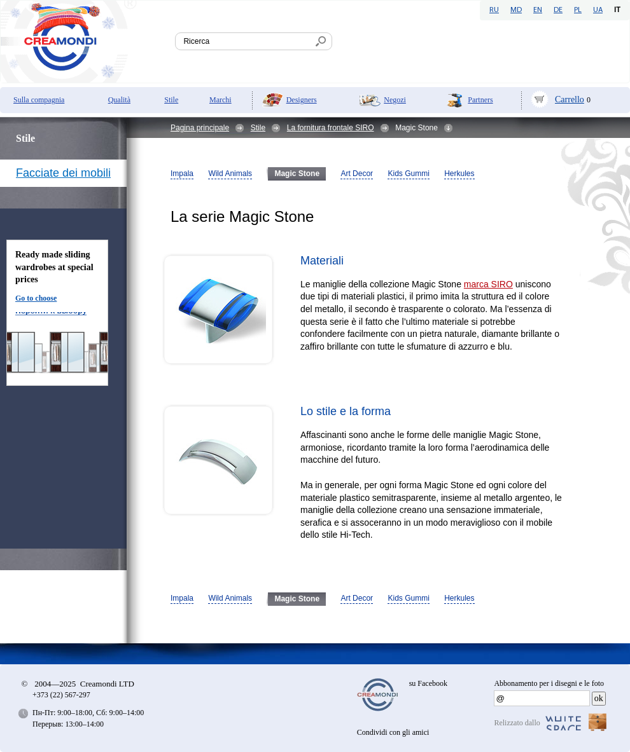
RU (494, 10)
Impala (182, 173)
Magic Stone (296, 173)
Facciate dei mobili (63, 173)
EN (537, 10)
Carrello (569, 99)
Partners (480, 99)
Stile (171, 99)
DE (558, 10)
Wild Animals (230, 173)
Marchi (220, 99)
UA (598, 10)
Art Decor (356, 173)
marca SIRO (488, 284)
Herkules (459, 173)
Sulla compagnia (38, 99)
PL (578, 10)
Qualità (119, 99)
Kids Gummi (408, 173)
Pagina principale (200, 127)
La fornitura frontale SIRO (330, 127)
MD (516, 10)
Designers (301, 99)
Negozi (395, 99)
